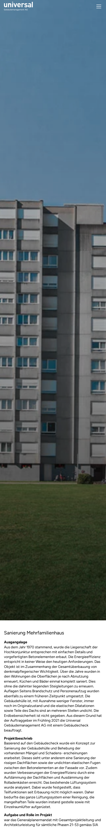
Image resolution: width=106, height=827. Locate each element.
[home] (18, 6)
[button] (98, 6)
